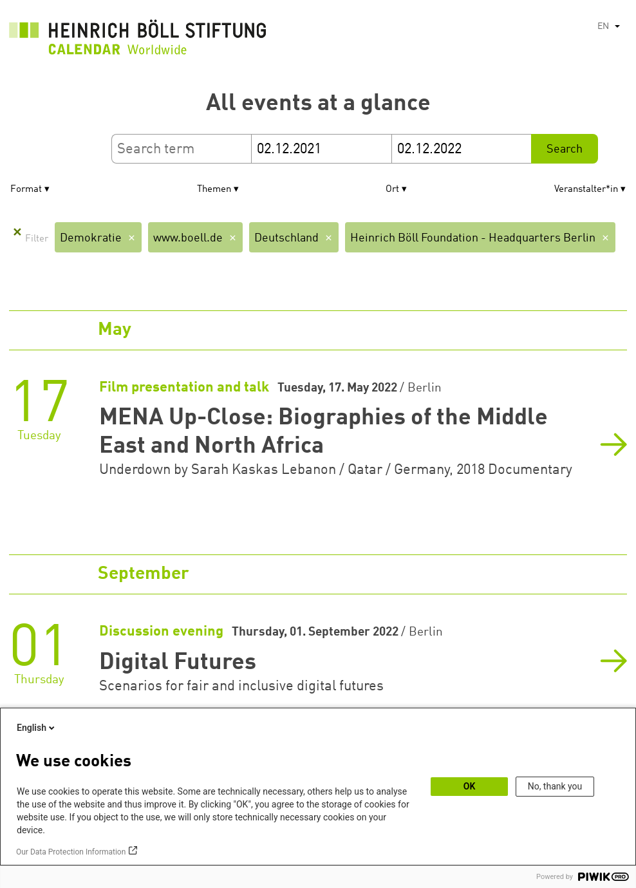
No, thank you (555, 786)
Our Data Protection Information (71, 851)
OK (469, 786)
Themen (214, 189)
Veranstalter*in (586, 189)
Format (26, 189)
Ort (392, 189)
